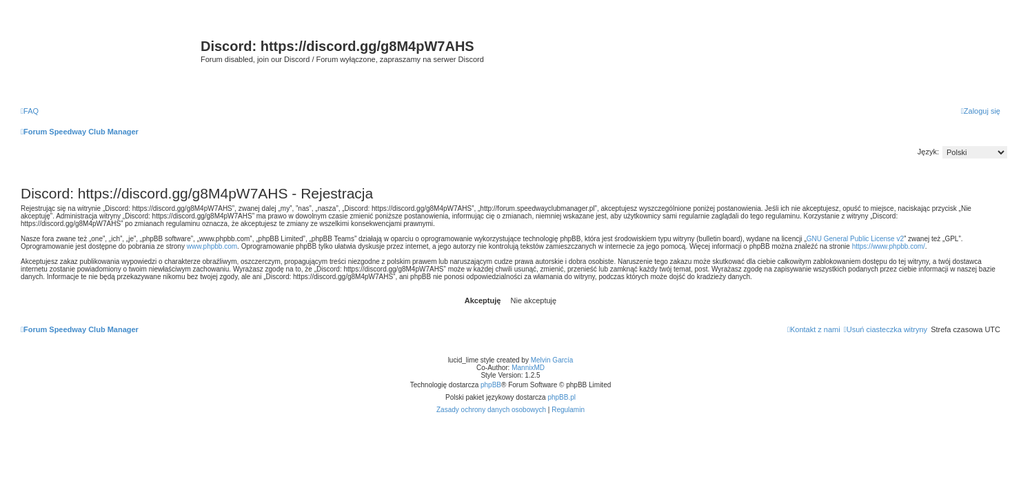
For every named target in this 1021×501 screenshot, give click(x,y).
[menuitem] (30, 111)
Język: (928, 151)
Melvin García (552, 360)
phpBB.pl (561, 397)
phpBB (491, 385)
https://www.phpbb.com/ (888, 246)
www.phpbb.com (212, 246)
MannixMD (528, 367)
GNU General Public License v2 (855, 239)
